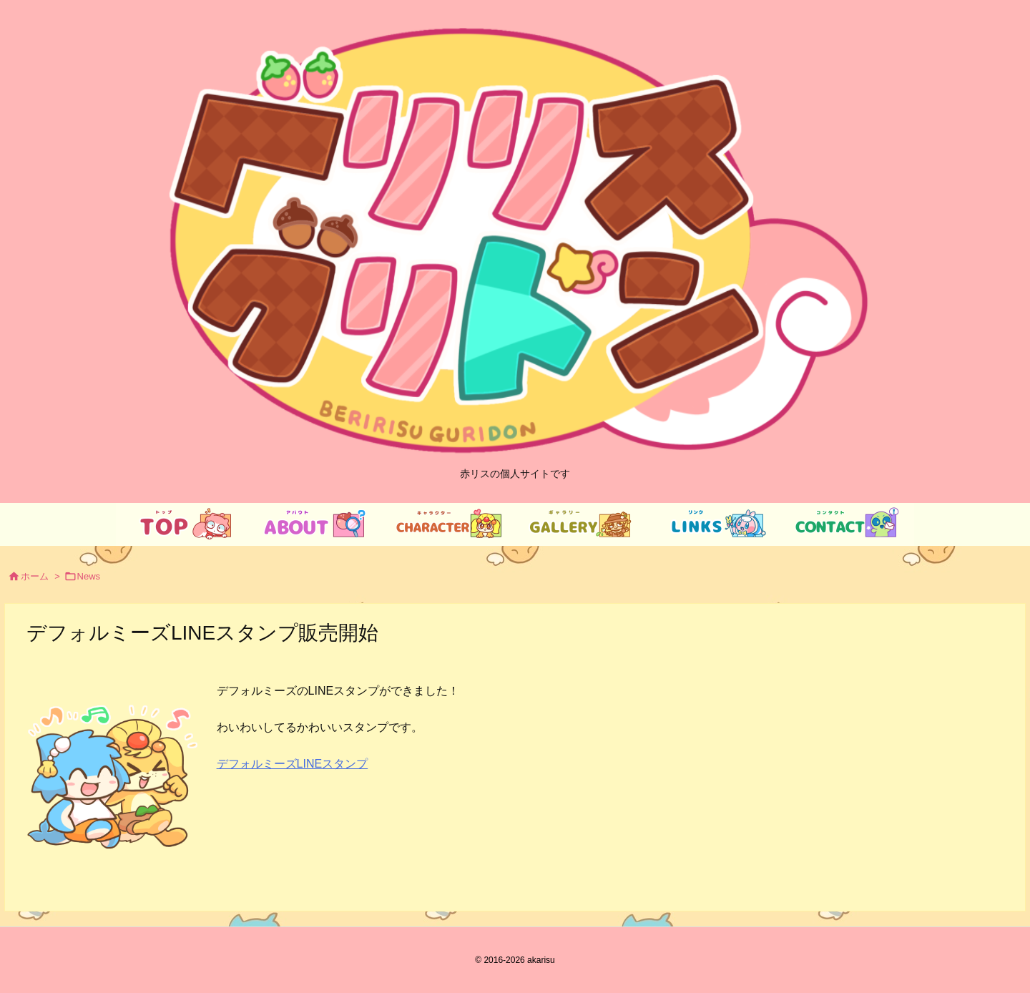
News (89, 576)
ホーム (35, 576)
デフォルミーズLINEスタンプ (292, 764)
